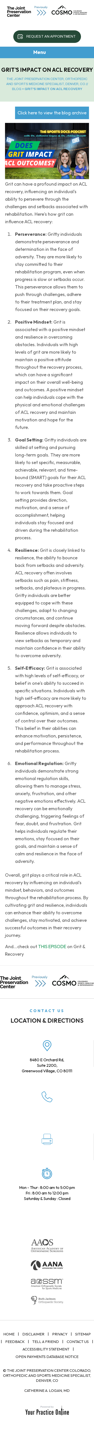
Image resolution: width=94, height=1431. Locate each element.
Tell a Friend (45, 1341)
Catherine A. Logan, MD (47, 1390)
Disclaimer (33, 1334)
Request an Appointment (51, 36)
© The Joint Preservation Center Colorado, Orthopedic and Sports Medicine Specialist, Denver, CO (47, 1375)
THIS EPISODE (52, 946)
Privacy (59, 1334)
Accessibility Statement (46, 1349)
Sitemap (83, 1334)
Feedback (15, 1341)
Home (9, 1334)
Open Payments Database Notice (47, 1356)
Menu (45, 52)
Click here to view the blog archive (52, 113)
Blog (16, 89)
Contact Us (78, 1341)
